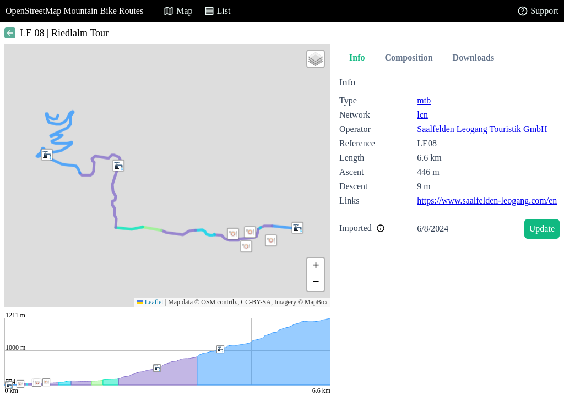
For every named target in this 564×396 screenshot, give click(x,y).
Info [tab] (357, 57)
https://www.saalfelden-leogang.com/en (487, 200)
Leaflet (150, 302)
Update (542, 228)
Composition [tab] (408, 57)
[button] (271, 240)
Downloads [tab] (474, 57)
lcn (422, 114)
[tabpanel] (449, 159)
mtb (424, 100)
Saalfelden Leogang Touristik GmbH (482, 129)
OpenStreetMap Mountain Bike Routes (74, 10)
